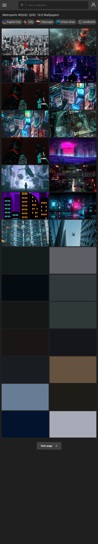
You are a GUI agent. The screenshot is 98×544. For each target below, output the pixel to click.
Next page (49, 445)
